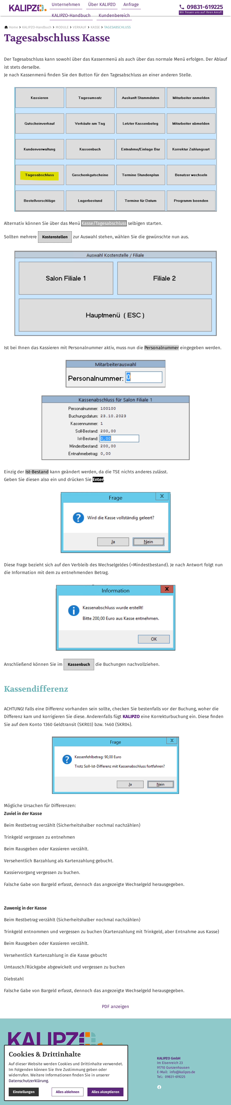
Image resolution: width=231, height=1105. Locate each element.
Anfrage (131, 4)
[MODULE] (62, 27)
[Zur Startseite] (28, 8)
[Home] (13, 27)
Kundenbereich (114, 15)
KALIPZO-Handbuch (71, 15)
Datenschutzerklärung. (29, 1080)
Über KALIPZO (102, 4)
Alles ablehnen (67, 1092)
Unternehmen (66, 4)
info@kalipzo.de (182, 1072)
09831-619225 (175, 1077)
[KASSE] (95, 27)
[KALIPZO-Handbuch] (36, 27)
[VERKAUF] (79, 27)
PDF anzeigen (115, 1006)
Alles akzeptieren (105, 1092)
